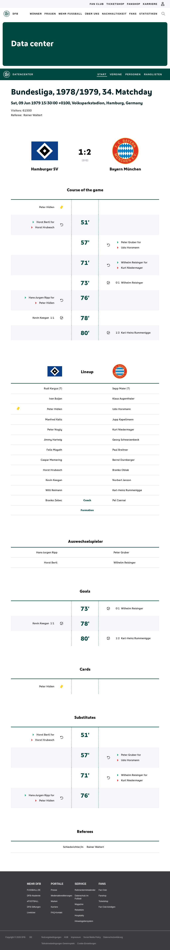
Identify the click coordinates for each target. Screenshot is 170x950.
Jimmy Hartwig (53, 439)
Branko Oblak (120, 470)
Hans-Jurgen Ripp (39, 297)
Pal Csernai (119, 500)
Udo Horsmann (130, 247)
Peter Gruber (129, 242)
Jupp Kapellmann (122, 419)
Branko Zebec (53, 500)
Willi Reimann (53, 490)
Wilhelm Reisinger (132, 262)
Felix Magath (54, 450)
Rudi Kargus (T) (53, 388)
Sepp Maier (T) (121, 388)
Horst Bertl (43, 222)
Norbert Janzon (121, 480)
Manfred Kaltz (53, 419)
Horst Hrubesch (44, 227)
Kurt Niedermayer (132, 267)
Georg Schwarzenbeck (125, 439)
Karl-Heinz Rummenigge (136, 332)
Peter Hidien (46, 207)
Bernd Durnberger (123, 460)
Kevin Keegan (41, 318)
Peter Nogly (54, 429)
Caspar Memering (51, 460)
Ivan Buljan (55, 398)
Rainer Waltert (32, 115)
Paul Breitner (120, 450)
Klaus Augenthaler (123, 398)
